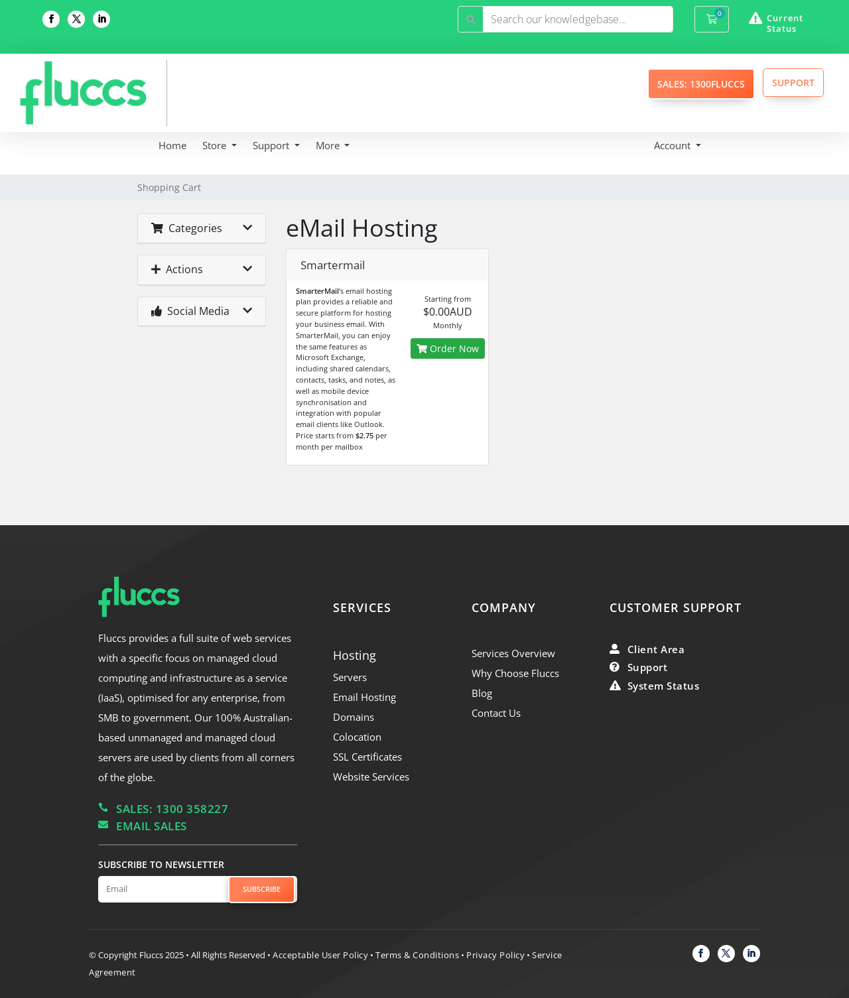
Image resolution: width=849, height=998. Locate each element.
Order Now (448, 348)
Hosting (354, 655)
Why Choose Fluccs (515, 673)
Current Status (785, 23)
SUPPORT (793, 82)
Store (215, 145)
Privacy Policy (495, 955)
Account (673, 145)
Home (172, 145)
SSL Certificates (367, 756)
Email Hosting (364, 697)
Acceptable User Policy (320, 955)
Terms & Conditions (417, 955)
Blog (482, 693)
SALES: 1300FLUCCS (701, 84)
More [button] (329, 145)
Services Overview (513, 653)
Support (272, 145)
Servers (350, 677)
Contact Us (496, 712)
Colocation (357, 736)
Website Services (371, 776)
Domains (353, 716)
